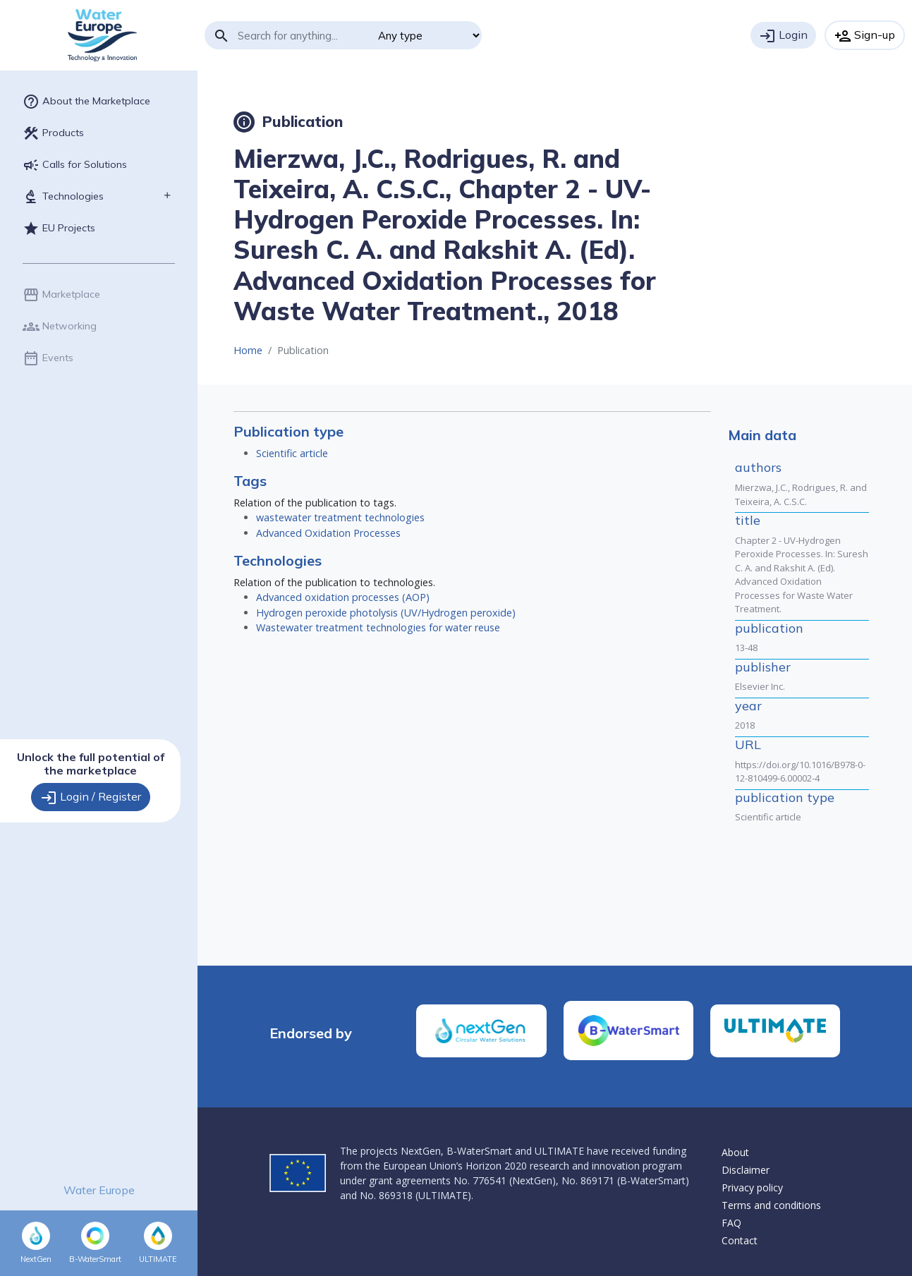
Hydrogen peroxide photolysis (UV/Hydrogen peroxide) (386, 612)
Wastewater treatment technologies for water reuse (378, 627)
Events (48, 358)
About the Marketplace (86, 101)
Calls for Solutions (75, 165)
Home (247, 350)
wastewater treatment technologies (340, 517)
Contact (740, 1240)
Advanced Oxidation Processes (328, 533)
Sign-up (864, 36)
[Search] (302, 35)
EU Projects (59, 228)
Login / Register (90, 797)
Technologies (63, 196)
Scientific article (292, 453)
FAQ (731, 1222)
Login (783, 36)
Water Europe (99, 1190)
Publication (288, 121)
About (735, 1152)
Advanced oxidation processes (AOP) (343, 597)
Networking (60, 326)
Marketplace (61, 294)
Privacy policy (752, 1187)
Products (53, 133)
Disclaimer (746, 1170)
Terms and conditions (771, 1205)
